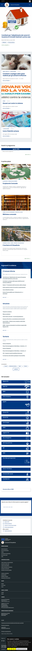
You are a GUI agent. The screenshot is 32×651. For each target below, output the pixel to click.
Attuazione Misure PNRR (8, 489)
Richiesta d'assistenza (5, 625)
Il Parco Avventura (7, 396)
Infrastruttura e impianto (12, 181)
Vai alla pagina (7, 80)
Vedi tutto (28, 154)
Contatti (3, 596)
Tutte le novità (5, 45)
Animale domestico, (6, 71)
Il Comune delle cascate (8, 474)
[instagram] (3, 640)
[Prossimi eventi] (30, 149)
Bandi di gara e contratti (5, 613)
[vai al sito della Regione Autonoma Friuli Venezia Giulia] (3, 1)
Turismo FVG (5, 412)
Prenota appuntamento (9, 527)
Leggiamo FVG (6, 432)
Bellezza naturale (21, 242)
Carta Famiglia (6, 422)
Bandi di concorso (4, 614)
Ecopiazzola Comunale (10, 183)
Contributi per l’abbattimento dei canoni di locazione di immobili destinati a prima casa (16, 36)
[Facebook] (2, 640)
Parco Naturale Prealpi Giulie (9, 458)
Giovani (4, 101)
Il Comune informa (12, 71)
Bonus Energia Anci (7, 437)
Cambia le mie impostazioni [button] (21, 649)
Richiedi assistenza (8, 523)
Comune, (4, 212)
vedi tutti (16, 369)
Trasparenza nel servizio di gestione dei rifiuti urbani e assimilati (12, 623)
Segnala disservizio (8, 531)
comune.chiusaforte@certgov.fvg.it (8, 607)
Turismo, (12, 242)
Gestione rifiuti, (5, 181)
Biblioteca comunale (9, 214)
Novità (2, 580)
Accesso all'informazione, (10, 212)
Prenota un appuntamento (6, 631)
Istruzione (6, 303)
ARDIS (4, 427)
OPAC (4, 453)
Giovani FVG (5, 417)
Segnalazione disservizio (5, 628)
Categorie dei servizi (5, 559)
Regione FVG (5, 381)
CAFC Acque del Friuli (7, 443)
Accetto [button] (9, 649)
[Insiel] (3, 649)
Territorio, (16, 242)
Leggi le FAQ (7, 521)
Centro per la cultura (19, 212)
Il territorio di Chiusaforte (11, 245)
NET (4, 448)
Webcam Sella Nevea (7, 468)
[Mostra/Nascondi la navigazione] (2, 4)
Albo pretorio (3, 615)
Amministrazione (4, 546)
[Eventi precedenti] (2, 149)
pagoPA (4, 401)
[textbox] (13, 507)
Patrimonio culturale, (6, 242)
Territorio (6, 336)
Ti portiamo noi (6, 479)
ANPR (4, 391)
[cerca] (29, 4)
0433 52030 (10, 525)
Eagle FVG (5, 386)
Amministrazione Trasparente (7, 610)
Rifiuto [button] (14, 649)
